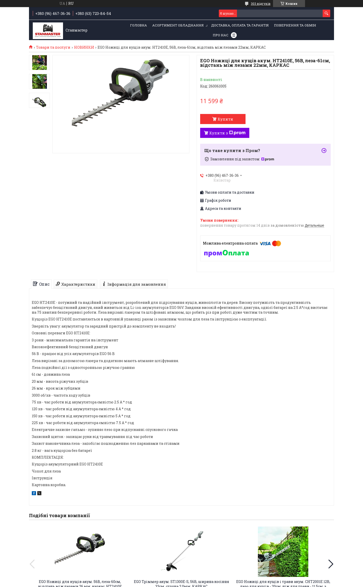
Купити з (227, 132)
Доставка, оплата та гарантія (240, 25)
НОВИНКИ (84, 47)
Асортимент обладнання (178, 25)
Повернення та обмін (295, 25)
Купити (225, 119)
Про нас (220, 35)
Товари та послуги (53, 47)
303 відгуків (260, 4)
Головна (138, 25)
